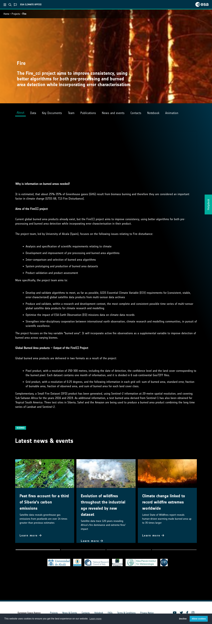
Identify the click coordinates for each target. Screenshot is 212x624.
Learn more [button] (95, 618)
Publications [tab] (88, 113)
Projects (16, 13)
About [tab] (20, 112)
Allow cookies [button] (199, 619)
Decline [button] (183, 619)
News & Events (69, 612)
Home (6, 13)
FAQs (110, 612)
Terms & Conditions (126, 612)
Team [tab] (71, 113)
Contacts (86, 612)
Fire (24, 13)
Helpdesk (98, 612)
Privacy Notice (147, 612)
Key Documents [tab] (52, 113)
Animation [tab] (171, 113)
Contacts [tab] (135, 113)
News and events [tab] (113, 113)
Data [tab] (33, 113)
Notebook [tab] (153, 113)
